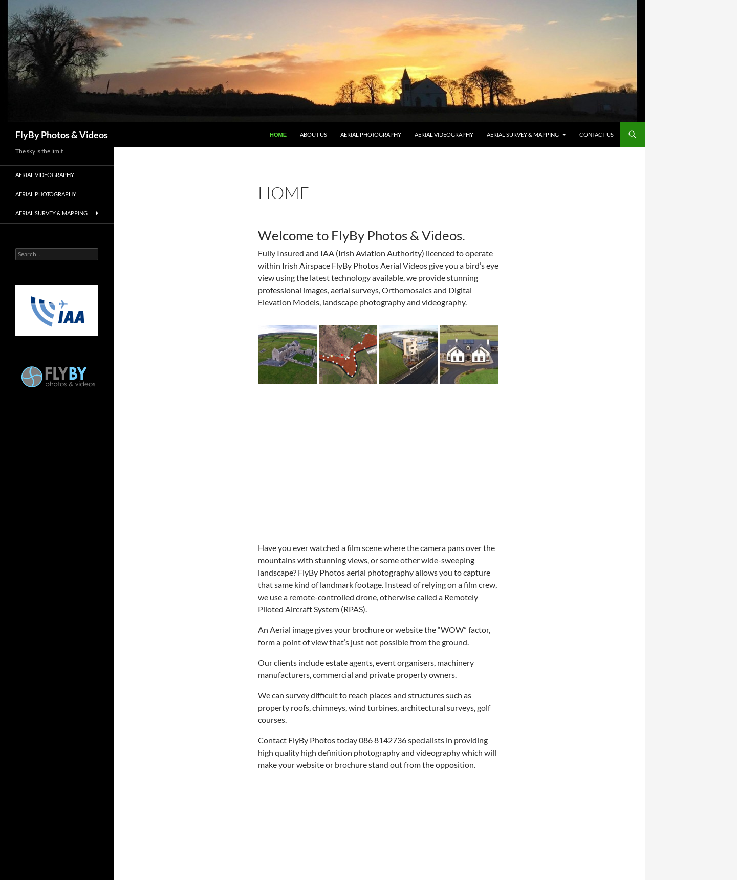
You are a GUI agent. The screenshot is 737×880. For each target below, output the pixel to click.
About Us (313, 134)
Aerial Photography (370, 134)
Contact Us (596, 134)
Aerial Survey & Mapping (523, 134)
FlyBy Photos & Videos (61, 134)
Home (278, 134)
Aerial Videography (444, 134)
